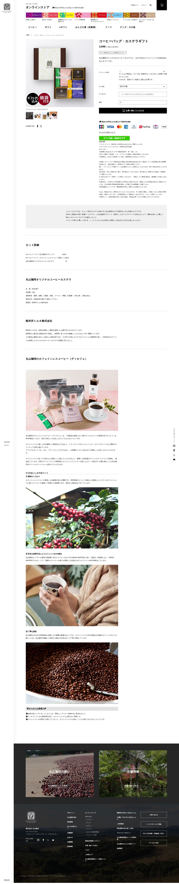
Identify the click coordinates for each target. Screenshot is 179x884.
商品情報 (70, 823)
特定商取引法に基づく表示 (125, 829)
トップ (36, 35)
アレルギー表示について (107, 133)
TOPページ (70, 814)
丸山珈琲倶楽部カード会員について (95, 861)
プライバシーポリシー (124, 834)
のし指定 (101, 86)
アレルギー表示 (154, 844)
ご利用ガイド (134, 5)
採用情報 (70, 847)
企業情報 (70, 843)
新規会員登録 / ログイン (92, 842)
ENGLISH (7, 880)
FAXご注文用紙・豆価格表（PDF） (154, 834)
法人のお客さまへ (72, 828)
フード (108, 27)
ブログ (87, 851)
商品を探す (88, 817)
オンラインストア (90, 814)
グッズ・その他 (127, 27)
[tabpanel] (60, 73)
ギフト (48, 27)
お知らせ (70, 838)
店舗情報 (70, 834)
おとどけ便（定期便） (86, 27)
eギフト (63, 27)
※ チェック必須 (104, 72)
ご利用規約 (120, 825)
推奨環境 (119, 849)
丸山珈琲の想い (72, 818)
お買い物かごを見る (91, 846)
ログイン (144, 5)
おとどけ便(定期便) (93, 833)
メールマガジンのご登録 (153, 825)
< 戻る (27, 35)
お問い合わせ (154, 816)
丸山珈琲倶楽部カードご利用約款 (126, 839)
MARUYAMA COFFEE (6, 8)
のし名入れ (102, 94)
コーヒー (32, 27)
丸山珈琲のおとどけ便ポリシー (126, 845)
